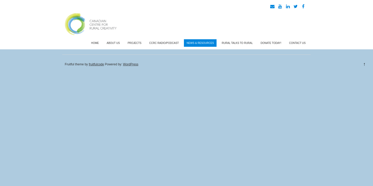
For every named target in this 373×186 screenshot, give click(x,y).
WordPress (130, 64)
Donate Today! (271, 43)
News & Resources (200, 43)
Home (95, 43)
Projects (134, 43)
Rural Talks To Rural (237, 43)
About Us (113, 43)
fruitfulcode (96, 64)
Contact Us (297, 43)
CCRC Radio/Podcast (164, 43)
